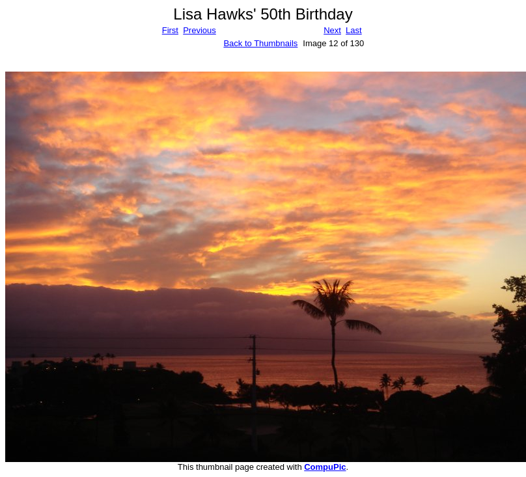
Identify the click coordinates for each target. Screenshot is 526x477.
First (170, 30)
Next (332, 30)
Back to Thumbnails (260, 43)
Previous (199, 30)
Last (354, 30)
